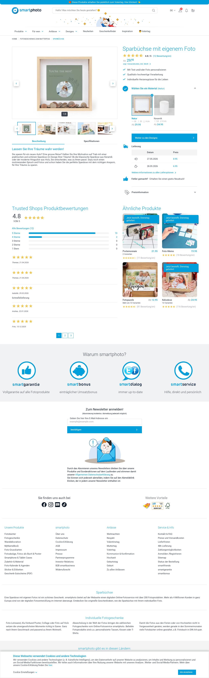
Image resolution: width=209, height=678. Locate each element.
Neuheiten (88, 31)
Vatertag (111, 549)
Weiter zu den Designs (146, 138)
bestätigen (76, 429)
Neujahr (111, 538)
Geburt (110, 565)
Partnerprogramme (65, 557)
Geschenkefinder (107, 31)
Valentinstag (113, 542)
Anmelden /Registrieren (169, 553)
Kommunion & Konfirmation (120, 553)
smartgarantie (165, 569)
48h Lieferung (164, 546)
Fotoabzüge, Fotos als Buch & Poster (22, 553)
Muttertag (112, 546)
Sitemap (162, 557)
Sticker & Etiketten (13, 569)
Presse (59, 553)
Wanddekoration (12, 542)
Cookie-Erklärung (64, 542)
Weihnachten (113, 534)
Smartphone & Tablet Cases (18, 557)
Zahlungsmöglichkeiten (169, 549)
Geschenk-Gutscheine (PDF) (18, 573)
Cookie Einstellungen (25, 672)
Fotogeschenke (12, 538)
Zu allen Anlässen (116, 569)
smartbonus (164, 573)
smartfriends (164, 565)
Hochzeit (111, 557)
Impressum (61, 549)
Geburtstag (112, 561)
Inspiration (127, 31)
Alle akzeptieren (186, 672)
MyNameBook (11, 546)
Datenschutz (62, 538)
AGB (58, 546)
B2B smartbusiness (65, 565)
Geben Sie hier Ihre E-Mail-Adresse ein (89, 418)
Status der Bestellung (168, 561)
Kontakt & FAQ (165, 534)
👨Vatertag (144, 31)
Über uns (60, 534)
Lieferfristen (164, 542)
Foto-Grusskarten (13, 549)
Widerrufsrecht (63, 569)
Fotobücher (10, 534)
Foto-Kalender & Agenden (17, 565)
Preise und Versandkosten (171, 538)
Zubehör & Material (13, 561)
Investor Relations (65, 561)
